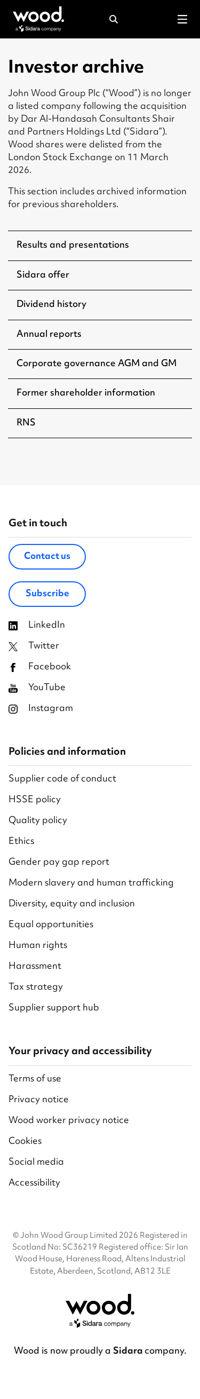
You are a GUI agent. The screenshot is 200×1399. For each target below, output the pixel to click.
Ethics (21, 842)
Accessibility (34, 1183)
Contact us (47, 557)
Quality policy (38, 821)
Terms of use (35, 1079)
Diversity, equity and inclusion (72, 904)
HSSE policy (35, 800)
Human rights (38, 946)
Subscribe (47, 594)
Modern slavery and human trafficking (91, 883)
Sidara (129, 1351)
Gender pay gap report (59, 863)
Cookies (25, 1142)
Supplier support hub (54, 1008)
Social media (36, 1163)
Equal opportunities (51, 925)
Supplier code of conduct (62, 779)
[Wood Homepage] (38, 19)
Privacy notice (39, 1100)
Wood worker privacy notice (69, 1121)
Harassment (35, 967)
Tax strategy (36, 988)
